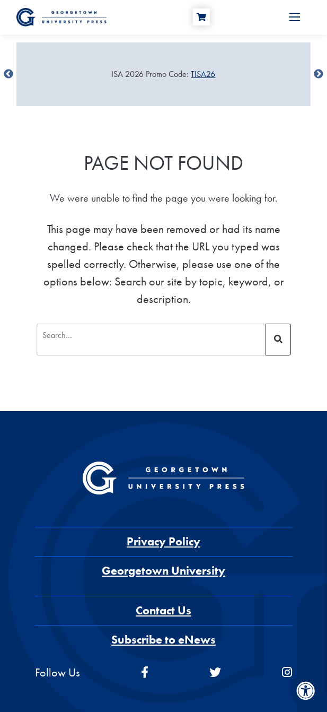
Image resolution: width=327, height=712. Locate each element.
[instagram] (287, 672)
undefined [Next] (318, 74)
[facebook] (144, 672)
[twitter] (215, 672)
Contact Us (163, 610)
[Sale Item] (163, 74)
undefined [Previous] (8, 74)
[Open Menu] (294, 17)
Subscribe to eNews (163, 639)
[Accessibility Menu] (306, 691)
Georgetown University (163, 570)
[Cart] (201, 16)
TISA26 (203, 74)
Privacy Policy (163, 541)
